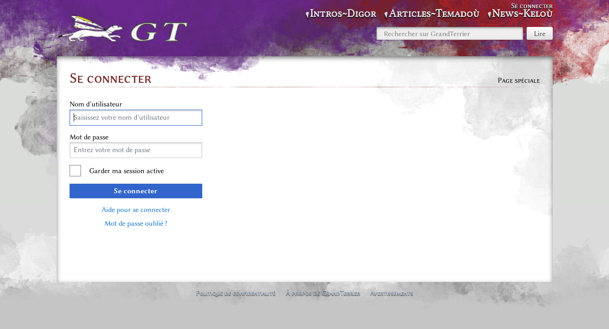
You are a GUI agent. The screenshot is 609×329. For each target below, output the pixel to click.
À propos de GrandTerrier (323, 293)
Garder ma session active (126, 171)
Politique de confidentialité (235, 293)
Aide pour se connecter (136, 210)
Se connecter (135, 191)
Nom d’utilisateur (96, 104)
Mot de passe (89, 137)
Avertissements (391, 293)
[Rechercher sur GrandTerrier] (450, 33)
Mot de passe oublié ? (135, 223)
